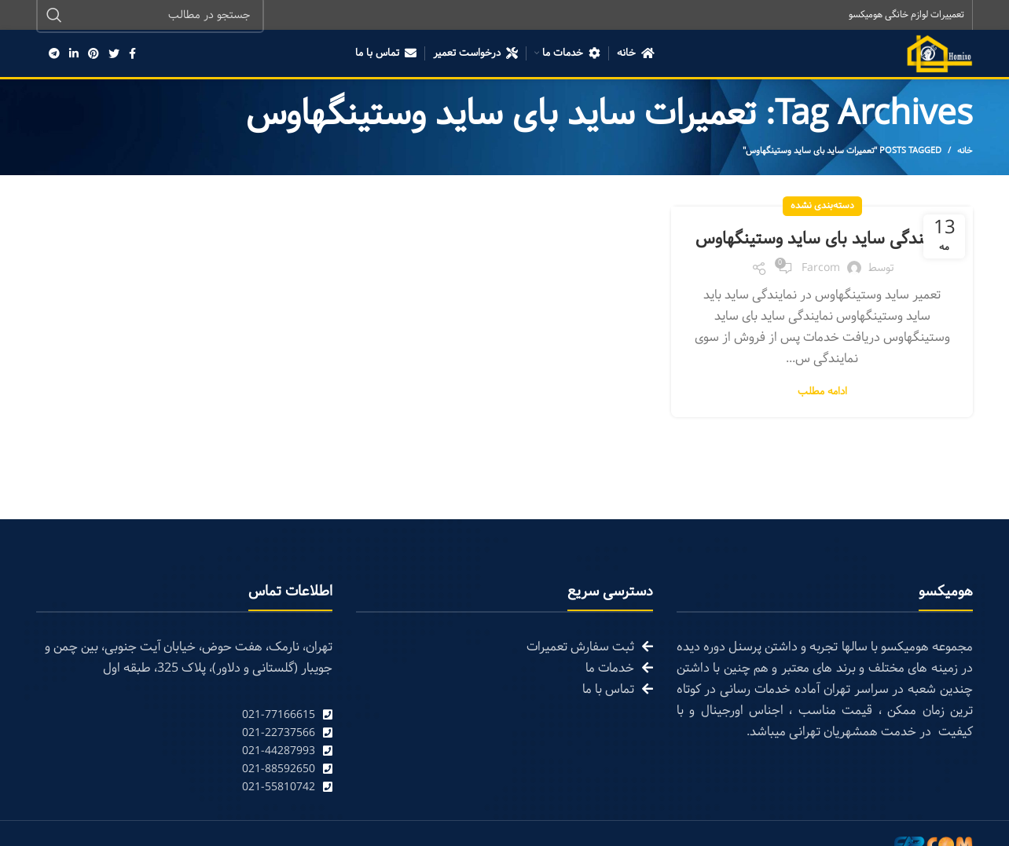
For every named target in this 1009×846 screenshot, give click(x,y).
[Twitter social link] (114, 55)
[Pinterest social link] (93, 55)
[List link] (184, 716)
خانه (965, 152)
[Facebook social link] (132, 55)
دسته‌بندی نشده (822, 207)
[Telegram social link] (54, 55)
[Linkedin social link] (73, 55)
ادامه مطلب (822, 420)
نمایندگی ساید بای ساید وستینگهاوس (822, 254)
